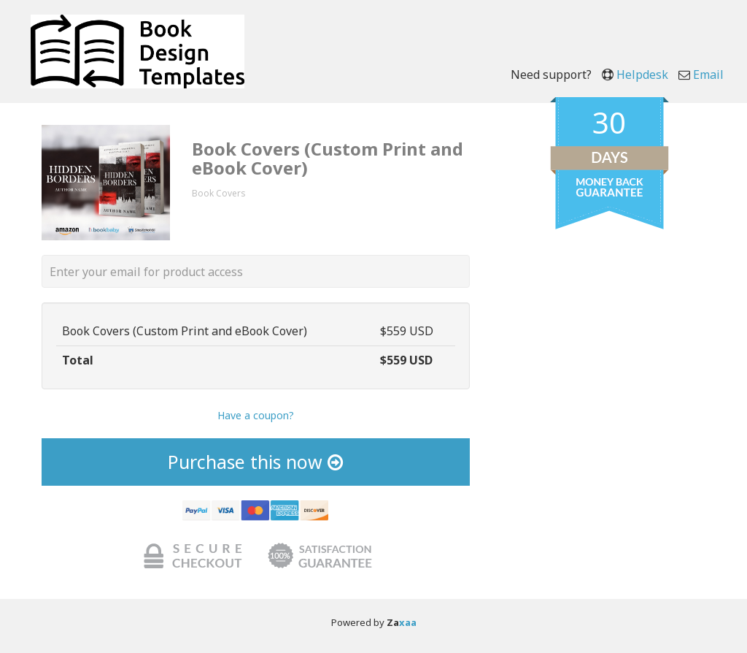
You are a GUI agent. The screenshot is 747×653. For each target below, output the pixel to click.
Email (708, 74)
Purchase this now (255, 461)
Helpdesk (642, 74)
